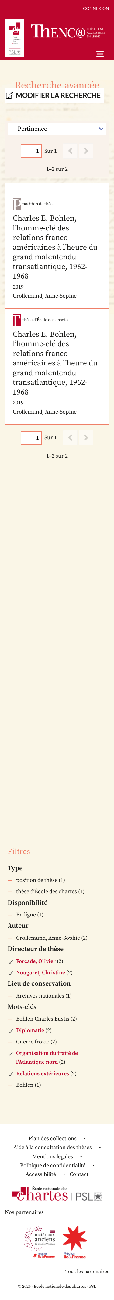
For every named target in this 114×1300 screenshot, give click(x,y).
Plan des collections (53, 1138)
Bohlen (24, 1084)
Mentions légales (52, 1156)
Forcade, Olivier (36, 961)
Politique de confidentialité (52, 1165)
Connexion (96, 8)
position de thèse (36, 880)
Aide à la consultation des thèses (52, 1147)
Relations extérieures (42, 1073)
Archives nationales (40, 995)
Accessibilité (41, 1174)
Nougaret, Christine (40, 972)
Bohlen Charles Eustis (42, 1018)
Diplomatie (30, 1030)
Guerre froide (32, 1041)
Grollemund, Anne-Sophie (48, 938)
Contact (79, 1174)
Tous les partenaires (87, 1271)
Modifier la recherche (58, 95)
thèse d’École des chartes (46, 891)
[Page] (31, 151)
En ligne (26, 914)
